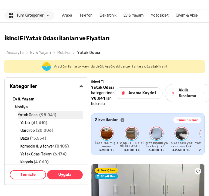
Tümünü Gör (187, 120)
